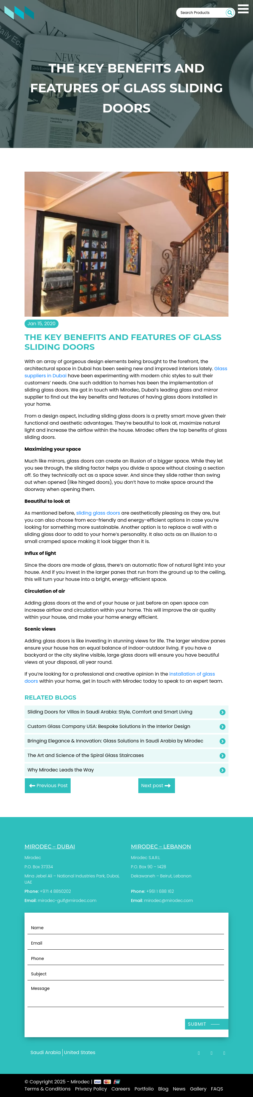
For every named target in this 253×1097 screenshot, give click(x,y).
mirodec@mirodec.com (168, 900)
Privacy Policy (91, 1088)
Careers (120, 1088)
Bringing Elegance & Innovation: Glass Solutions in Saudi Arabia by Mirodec (115, 740)
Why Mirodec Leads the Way (60, 769)
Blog (163, 1088)
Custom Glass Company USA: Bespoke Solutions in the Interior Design (108, 726)
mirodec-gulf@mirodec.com (67, 900)
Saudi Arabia (45, 1052)
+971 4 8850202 (55, 891)
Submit (197, 1024)
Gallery (198, 1088)
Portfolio (144, 1088)
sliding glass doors (98, 513)
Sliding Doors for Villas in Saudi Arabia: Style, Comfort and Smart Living (109, 711)
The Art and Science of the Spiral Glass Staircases (85, 755)
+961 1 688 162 (160, 891)
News (179, 1088)
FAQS (217, 1088)
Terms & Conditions (48, 1088)
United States (79, 1052)
